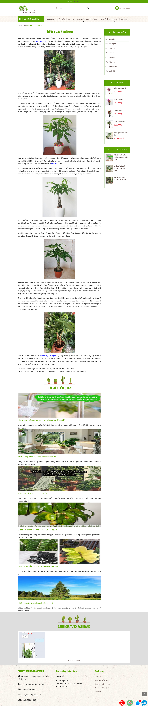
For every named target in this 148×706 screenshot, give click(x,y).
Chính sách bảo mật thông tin (104, 688)
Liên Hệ (103, 19)
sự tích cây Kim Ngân (48, 356)
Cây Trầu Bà (110, 62)
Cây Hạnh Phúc (111, 57)
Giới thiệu (61, 19)
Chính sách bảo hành (101, 680)
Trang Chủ (98, 676)
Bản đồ (94, 19)
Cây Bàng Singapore (113, 66)
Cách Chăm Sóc (83, 19)
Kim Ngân (54, 164)
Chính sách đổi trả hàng (102, 684)
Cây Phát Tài (110, 48)
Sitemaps (98, 691)
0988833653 (77, 1)
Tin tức (71, 19)
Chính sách (113, 19)
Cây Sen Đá (110, 53)
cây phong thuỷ (41, 41)
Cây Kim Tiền (110, 39)
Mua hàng (125, 19)
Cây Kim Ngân (111, 44)
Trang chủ (50, 19)
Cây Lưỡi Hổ (110, 71)
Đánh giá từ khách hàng (74, 626)
